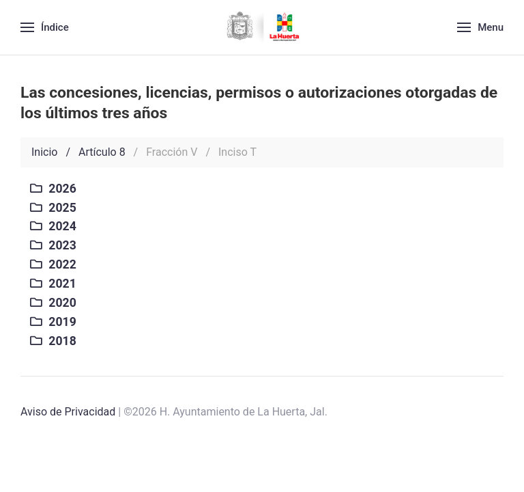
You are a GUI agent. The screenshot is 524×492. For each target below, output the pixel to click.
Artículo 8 (102, 152)
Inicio (44, 152)
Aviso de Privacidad (67, 411)
